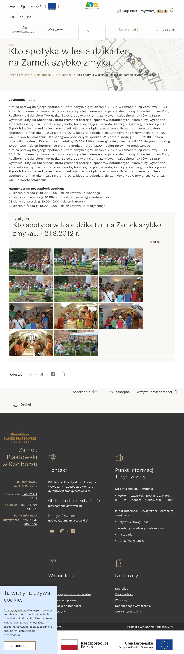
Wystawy (121, 600)
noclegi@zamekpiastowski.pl (68, 520)
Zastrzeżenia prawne (62, 600)
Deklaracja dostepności (64, 606)
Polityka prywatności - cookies (69, 594)
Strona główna (19, 74)
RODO (52, 588)
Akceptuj (19, 646)
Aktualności (64, 74)
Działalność (42, 74)
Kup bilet (121, 588)
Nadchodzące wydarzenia (133, 606)
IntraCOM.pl (164, 627)
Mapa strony (57, 611)
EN (13, 17)
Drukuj (22, 404)
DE (29, 17)
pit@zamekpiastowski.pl (65, 506)
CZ (21, 17)
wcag (36, 6)
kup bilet (126, 10)
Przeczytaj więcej (15, 610)
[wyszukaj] (158, 11)
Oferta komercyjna (128, 611)
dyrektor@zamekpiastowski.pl (69, 491)
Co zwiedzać (124, 594)
